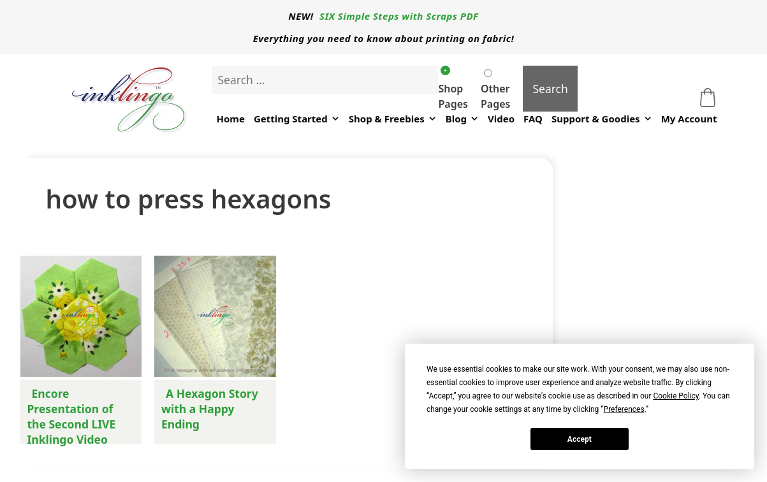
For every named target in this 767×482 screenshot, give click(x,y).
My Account (689, 118)
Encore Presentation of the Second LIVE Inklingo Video (71, 416)
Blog (462, 119)
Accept (579, 439)
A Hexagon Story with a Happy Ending (209, 409)
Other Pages (495, 90)
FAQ (533, 118)
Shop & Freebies (393, 119)
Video (501, 118)
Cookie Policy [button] (675, 395)
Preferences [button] (624, 409)
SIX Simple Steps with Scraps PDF (399, 16)
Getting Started (297, 119)
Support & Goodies (602, 119)
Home (230, 118)
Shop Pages (452, 88)
